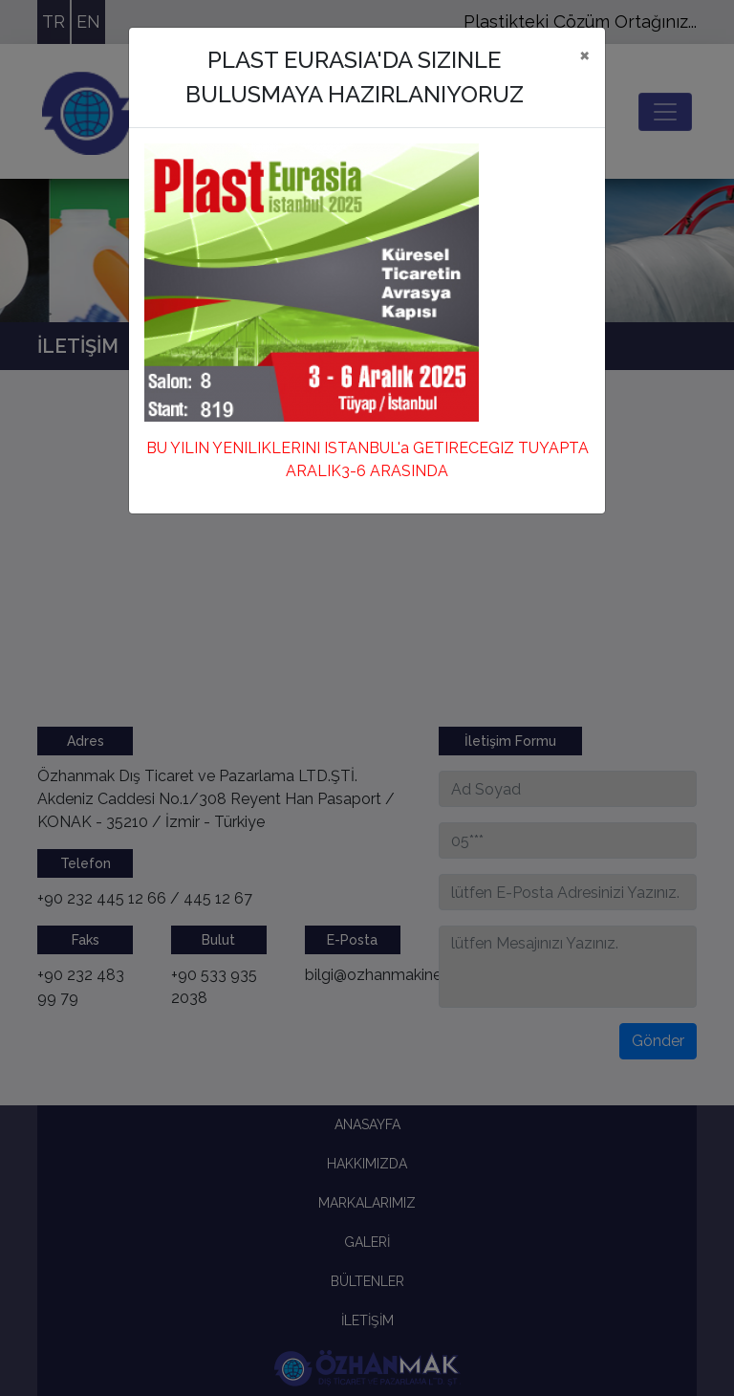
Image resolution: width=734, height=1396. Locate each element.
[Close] (584, 54)
